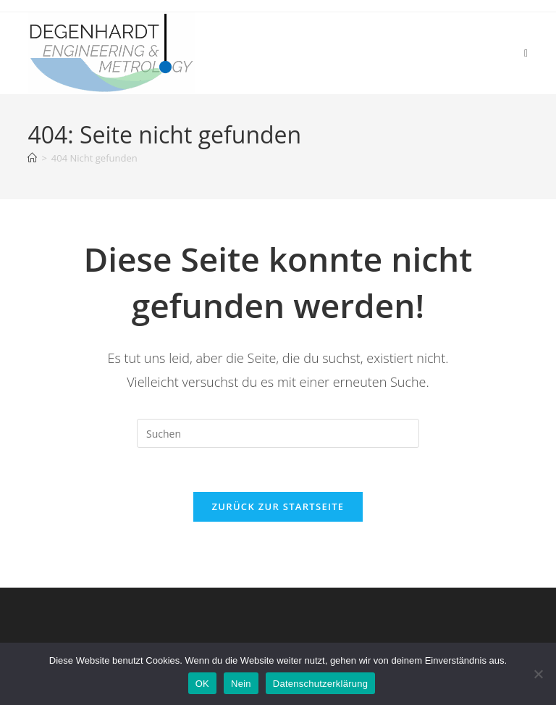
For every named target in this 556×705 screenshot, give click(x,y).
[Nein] (538, 674)
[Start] (32, 157)
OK (202, 683)
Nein (241, 683)
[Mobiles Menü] (526, 52)
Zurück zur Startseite (278, 506)
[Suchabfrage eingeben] (278, 433)
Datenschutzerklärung (320, 683)
